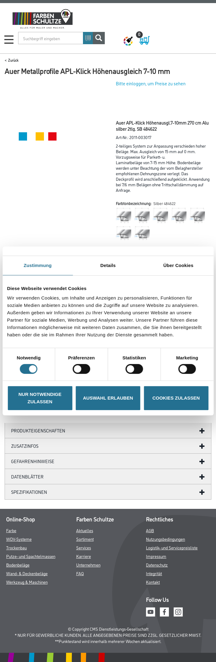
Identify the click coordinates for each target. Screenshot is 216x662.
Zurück (13, 60)
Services (83, 547)
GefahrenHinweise (32, 461)
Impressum (156, 556)
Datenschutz (157, 564)
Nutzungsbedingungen (165, 539)
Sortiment (85, 539)
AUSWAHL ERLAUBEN (108, 398)
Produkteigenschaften (38, 430)
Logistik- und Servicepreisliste (172, 547)
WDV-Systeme (19, 539)
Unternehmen (88, 564)
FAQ (80, 573)
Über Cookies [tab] (178, 265)
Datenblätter (27, 476)
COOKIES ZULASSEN (176, 398)
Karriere (83, 556)
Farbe (11, 530)
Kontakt (153, 582)
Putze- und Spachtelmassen (30, 556)
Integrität (154, 573)
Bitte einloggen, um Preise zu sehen (151, 83)
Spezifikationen (29, 492)
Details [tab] (108, 265)
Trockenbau (16, 547)
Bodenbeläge (17, 564)
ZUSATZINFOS (24, 446)
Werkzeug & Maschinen (27, 582)
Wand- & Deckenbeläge (27, 573)
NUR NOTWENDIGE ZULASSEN (39, 398)
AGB (150, 530)
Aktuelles (84, 530)
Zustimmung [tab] (38, 265)
